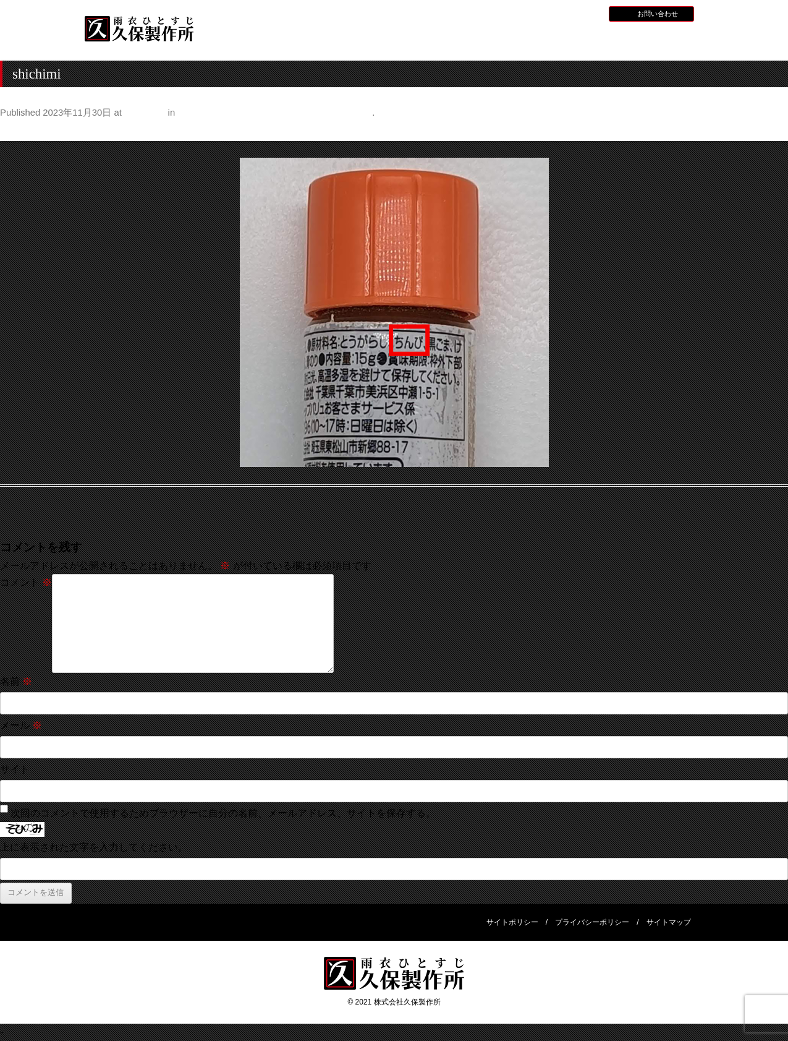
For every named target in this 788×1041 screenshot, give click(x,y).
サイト (15, 769)
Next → (771, 131)
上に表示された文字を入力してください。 (94, 847)
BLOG (585, 13)
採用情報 (552, 13)
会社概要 (661, 39)
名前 (16, 681)
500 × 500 (144, 113)
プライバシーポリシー (592, 922)
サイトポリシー (512, 922)
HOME (247, 39)
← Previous (25, 131)
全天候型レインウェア (496, 40)
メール (21, 725)
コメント (26, 582)
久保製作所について (330, 40)
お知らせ (516, 13)
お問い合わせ (657, 13)
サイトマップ (668, 922)
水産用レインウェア (413, 40)
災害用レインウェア (578, 40)
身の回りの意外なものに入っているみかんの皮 (274, 113)
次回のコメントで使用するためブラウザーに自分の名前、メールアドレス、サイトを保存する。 (223, 813)
